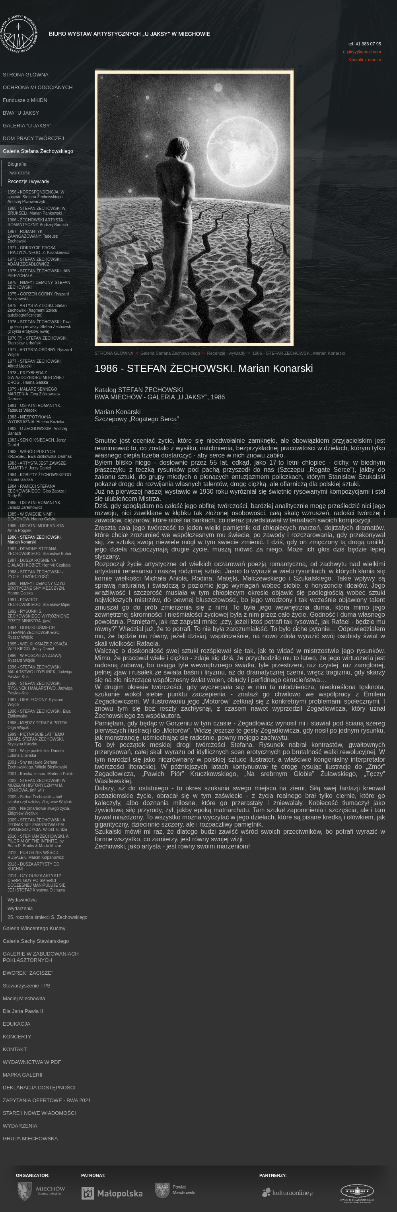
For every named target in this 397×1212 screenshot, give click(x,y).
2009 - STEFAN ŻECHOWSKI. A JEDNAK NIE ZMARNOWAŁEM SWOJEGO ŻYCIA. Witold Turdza (37, 825)
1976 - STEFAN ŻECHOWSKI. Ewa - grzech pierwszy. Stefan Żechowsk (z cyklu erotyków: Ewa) (39, 327)
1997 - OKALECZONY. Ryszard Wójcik (35, 702)
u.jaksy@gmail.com (362, 51)
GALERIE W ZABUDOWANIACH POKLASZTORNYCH (41, 957)
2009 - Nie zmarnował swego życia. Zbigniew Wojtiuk (39, 810)
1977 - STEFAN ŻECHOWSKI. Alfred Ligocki (35, 363)
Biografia (17, 164)
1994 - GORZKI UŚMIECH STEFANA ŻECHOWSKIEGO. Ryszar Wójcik (34, 632)
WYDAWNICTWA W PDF (32, 1062)
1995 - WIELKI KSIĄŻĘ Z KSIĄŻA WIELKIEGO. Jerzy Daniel (38, 646)
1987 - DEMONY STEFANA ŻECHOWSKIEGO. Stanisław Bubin (39, 551)
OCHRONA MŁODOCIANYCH (38, 87)
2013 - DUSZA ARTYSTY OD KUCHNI (33, 866)
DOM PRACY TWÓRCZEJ (33, 138)
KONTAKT (15, 1049)
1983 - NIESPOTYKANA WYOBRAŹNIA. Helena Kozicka (36, 419)
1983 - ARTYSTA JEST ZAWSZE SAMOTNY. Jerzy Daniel (37, 465)
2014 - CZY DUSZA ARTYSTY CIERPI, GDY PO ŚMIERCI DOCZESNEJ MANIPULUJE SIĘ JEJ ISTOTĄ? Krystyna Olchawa (37, 883)
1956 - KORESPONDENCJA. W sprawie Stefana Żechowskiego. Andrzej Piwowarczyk (36, 197)
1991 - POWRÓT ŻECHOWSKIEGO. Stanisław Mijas (39, 602)
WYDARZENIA (20, 1126)
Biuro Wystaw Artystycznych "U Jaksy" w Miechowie (90, 25)
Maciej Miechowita (24, 998)
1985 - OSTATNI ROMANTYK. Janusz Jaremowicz (34, 505)
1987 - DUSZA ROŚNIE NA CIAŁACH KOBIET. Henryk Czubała (39, 562)
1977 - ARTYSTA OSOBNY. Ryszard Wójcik (40, 352)
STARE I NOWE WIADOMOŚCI (39, 1113)
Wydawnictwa (22, 900)
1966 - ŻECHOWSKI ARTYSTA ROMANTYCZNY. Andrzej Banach (38, 222)
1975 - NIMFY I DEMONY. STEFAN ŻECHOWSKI (39, 284)
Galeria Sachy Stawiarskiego (36, 941)
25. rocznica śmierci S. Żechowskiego (48, 917)
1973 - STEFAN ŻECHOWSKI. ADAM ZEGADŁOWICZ (35, 261)
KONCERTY (17, 1037)
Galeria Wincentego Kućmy (34, 928)
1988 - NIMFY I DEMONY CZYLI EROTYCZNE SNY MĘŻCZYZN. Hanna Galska (36, 588)
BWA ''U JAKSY (21, 113)
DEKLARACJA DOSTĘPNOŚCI (39, 1088)
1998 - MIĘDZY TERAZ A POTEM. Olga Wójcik (38, 725)
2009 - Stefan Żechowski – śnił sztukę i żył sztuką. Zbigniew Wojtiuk (40, 799)
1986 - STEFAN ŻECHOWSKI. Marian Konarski (35, 539)
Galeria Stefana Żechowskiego (38, 151)
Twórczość (19, 173)
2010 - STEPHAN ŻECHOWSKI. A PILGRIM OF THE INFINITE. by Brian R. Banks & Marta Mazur (38, 841)
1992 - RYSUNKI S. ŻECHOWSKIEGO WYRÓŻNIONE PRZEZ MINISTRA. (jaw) (38, 616)
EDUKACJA (16, 1024)
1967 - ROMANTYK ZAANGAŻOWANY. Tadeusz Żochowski (33, 236)
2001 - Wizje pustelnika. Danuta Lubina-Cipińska (36, 753)
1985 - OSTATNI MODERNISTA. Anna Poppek (36, 528)
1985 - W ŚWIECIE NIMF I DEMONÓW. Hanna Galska (32, 516)
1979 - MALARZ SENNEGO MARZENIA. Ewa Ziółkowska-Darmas (34, 394)
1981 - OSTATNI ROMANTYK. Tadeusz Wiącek (34, 407)
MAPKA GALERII (23, 1075)
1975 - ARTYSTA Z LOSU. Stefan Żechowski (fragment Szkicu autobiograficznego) (37, 310)
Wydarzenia (20, 908)
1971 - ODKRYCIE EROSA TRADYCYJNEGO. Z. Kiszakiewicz (39, 250)
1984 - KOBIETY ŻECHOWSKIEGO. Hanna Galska (40, 477)
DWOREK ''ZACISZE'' (28, 973)
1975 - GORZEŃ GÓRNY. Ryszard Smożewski (38, 296)
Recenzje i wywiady (28, 181)
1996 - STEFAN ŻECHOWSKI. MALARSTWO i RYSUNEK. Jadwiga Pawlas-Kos (40, 672)
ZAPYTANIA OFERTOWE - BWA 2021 (47, 1100)
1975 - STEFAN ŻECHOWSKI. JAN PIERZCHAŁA (39, 273)
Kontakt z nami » (364, 59)
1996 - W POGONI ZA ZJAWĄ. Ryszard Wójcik (35, 658)
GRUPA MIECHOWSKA (30, 1139)
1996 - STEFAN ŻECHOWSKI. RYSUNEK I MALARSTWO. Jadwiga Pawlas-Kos (40, 688)
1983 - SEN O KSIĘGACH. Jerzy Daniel (37, 442)
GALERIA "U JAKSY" (27, 126)
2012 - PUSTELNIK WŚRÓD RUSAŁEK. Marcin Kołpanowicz (36, 855)
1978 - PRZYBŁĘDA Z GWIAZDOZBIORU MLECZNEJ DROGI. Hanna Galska (36, 378)
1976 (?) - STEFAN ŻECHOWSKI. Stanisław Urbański (38, 340)
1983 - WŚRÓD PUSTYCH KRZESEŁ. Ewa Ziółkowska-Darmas (40, 454)
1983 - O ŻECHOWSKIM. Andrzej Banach (37, 431)
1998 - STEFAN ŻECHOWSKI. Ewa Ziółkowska (39, 713)
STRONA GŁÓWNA (26, 75)
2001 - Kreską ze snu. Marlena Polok (40, 774)
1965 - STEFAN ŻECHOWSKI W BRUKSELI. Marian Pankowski (37, 210)
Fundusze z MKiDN (25, 100)
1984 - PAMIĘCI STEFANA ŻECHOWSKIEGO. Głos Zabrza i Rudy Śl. (37, 491)
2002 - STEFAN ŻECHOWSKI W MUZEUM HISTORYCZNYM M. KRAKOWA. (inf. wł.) (37, 785)
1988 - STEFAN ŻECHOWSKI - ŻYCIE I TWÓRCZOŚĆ (35, 574)
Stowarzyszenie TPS (27, 986)
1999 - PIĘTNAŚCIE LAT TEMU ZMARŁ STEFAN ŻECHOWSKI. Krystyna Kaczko (36, 739)
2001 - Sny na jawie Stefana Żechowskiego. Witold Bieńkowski (37, 764)
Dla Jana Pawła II (23, 1011)
